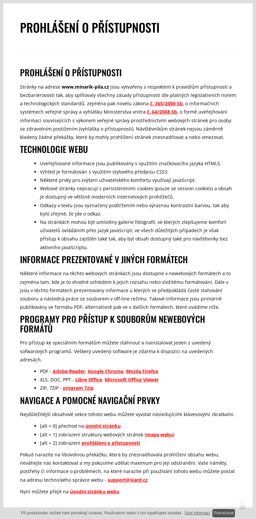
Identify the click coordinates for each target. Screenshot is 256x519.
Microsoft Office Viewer (132, 379)
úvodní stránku (103, 426)
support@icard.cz (128, 480)
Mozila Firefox (142, 371)
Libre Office (88, 379)
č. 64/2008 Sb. (162, 112)
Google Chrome (105, 371)
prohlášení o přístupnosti (111, 443)
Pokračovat (224, 513)
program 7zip (78, 388)
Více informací (197, 513)
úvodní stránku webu (94, 491)
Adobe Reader (69, 371)
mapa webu (159, 434)
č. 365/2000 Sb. (167, 103)
